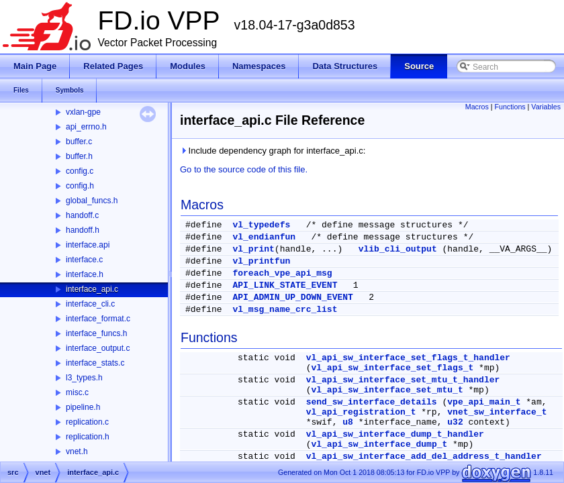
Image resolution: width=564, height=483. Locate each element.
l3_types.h (84, 377)
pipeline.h (83, 407)
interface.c (84, 259)
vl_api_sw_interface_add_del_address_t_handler (424, 456)
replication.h (87, 436)
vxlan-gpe (83, 112)
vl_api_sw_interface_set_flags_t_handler (408, 358)
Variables (546, 107)
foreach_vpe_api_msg (282, 273)
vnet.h (77, 451)
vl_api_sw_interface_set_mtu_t (387, 390)
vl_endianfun (263, 237)
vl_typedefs (261, 225)
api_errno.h (86, 126)
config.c (79, 171)
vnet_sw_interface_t (497, 412)
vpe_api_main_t (483, 402)
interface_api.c (92, 289)
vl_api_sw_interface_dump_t (379, 444)
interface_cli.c (90, 304)
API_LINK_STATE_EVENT (284, 285)
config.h (80, 186)
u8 (347, 422)
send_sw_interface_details (371, 402)
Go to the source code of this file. (244, 169)
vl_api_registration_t (361, 412)
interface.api (87, 245)
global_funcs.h (91, 200)
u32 (455, 422)
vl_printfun (261, 261)
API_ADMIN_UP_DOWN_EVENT (292, 297)
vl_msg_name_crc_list (284, 310)
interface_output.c (98, 348)
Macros (477, 107)
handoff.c (82, 215)
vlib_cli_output (398, 249)
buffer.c (79, 141)
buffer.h (79, 156)
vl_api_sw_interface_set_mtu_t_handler (403, 380)
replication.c (87, 422)
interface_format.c (98, 318)
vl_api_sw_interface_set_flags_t (392, 368)
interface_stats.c (95, 363)
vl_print (253, 249)
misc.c (77, 392)
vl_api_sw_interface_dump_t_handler (395, 434)
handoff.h (82, 230)
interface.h (84, 274)
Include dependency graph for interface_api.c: (272, 151)
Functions (509, 107)
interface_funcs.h (96, 333)
